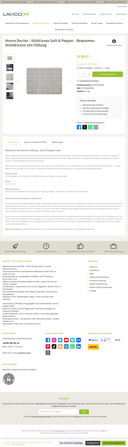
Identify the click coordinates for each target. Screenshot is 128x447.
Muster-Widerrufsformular (101, 287)
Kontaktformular (24, 353)
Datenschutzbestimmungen (41, 416)
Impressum (94, 270)
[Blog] (66, 346)
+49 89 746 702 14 (10, 343)
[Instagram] (54, 340)
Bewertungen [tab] (57, 142)
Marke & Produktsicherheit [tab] (35, 142)
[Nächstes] (70, 81)
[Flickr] (78, 340)
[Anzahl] (84, 74)
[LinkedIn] (78, 346)
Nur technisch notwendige (71, 443)
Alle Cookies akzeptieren (113, 443)
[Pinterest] (48, 346)
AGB (91, 274)
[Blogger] (60, 346)
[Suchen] (75, 14)
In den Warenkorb (107, 74)
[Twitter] (60, 340)
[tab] (13, 142)
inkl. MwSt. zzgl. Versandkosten (87, 64)
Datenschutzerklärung (99, 277)
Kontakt (93, 291)
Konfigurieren (93, 443)
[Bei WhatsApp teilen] (90, 127)
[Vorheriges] (19, 81)
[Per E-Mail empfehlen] (96, 127)
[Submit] (84, 411)
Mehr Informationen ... (18, 444)
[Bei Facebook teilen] (79, 127)
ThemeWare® (83, 433)
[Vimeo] (72, 340)
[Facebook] (48, 340)
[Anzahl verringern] (79, 74)
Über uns (94, 267)
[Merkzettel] (89, 14)
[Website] (48, 353)
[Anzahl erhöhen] (89, 74)
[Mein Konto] (106, 14)
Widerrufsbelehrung (98, 284)
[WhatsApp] (72, 346)
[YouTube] (66, 340)
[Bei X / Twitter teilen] (85, 127)
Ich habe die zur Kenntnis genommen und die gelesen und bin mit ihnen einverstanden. (65, 416)
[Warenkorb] (120, 14)
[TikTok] (54, 346)
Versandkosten (59, 431)
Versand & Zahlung (98, 280)
